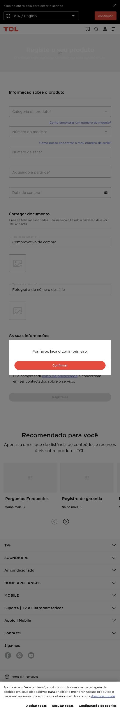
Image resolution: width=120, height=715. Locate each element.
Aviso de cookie (103, 696)
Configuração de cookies (97, 706)
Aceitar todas (36, 706)
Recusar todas (63, 706)
